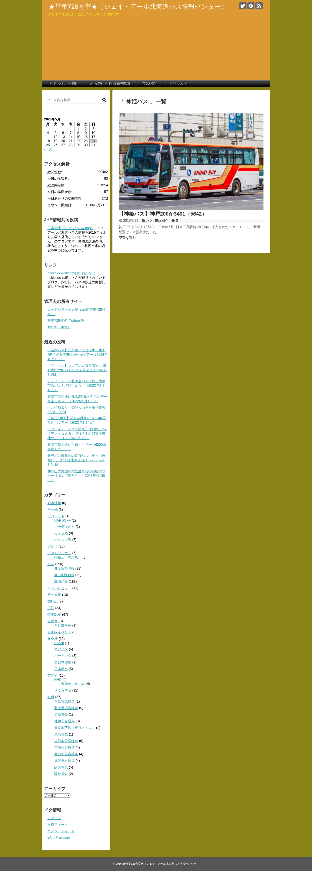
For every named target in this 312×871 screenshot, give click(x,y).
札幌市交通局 (64, 721)
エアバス (61, 649)
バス (149, 220)
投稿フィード (57, 824)
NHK (58, 680)
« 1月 (48, 149)
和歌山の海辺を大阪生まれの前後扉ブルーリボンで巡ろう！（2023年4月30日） (76, 475)
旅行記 (52, 601)
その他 (52, 509)
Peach (59, 643)
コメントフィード (61, 831)
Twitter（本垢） (59, 327)
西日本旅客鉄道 (66, 754)
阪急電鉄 (61, 767)
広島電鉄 (61, 714)
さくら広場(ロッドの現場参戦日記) (110, 83)
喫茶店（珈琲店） (68, 557)
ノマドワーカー (59, 553)
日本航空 (61, 669)
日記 (50, 608)
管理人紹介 (149, 83)
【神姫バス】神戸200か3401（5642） (163, 214)
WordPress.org (58, 837)
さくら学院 (62, 690)
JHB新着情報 (64, 568)
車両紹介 (161, 220)
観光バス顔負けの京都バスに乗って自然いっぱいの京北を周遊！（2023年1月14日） (76, 460)
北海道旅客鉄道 (66, 708)
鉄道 (50, 697)
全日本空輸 (62, 662)
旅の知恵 (54, 595)
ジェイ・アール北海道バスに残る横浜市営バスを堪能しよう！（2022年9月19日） (76, 385)
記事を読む (127, 238)
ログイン (54, 818)
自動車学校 (62, 625)
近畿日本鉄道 (64, 760)
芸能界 (52, 675)
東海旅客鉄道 (64, 747)
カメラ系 (61, 533)
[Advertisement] (156, 48)
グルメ (52, 546)
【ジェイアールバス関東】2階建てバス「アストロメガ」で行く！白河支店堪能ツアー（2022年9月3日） (77, 433)
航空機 (52, 639)
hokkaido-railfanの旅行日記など (71, 273)
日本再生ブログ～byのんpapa (70, 228)
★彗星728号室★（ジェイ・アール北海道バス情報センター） (138, 6)
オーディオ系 (64, 526)
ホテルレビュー (59, 588)
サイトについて (178, 83)
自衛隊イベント (59, 632)
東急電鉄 (61, 734)
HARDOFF (62, 520)
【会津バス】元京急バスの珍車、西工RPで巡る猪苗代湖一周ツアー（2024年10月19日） (77, 354)
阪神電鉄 (61, 774)
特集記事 (54, 614)
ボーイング (62, 656)
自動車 (52, 621)
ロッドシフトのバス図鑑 (63, 83)
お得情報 (54, 503)
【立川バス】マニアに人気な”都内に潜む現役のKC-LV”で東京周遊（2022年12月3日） (77, 370)
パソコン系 (62, 540)
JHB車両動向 (64, 575)
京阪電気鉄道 (64, 701)
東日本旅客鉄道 (66, 741)
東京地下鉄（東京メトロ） (74, 728)
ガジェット (55, 516)
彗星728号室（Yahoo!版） (67, 320)
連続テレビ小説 (73, 684)
